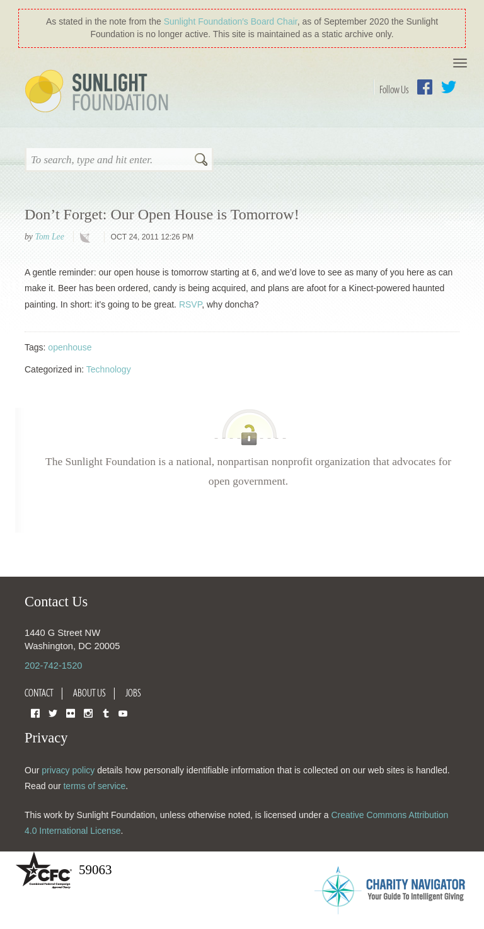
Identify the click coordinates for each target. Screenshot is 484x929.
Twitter (448, 87)
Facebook (424, 87)
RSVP (190, 304)
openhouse (69, 347)
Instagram (88, 712)
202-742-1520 (53, 666)
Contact (39, 693)
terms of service (94, 786)
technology (87, 237)
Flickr (70, 712)
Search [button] (201, 160)
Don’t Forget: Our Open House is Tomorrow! (162, 214)
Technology (108, 369)
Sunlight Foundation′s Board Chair (230, 21)
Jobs (133, 693)
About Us (89, 693)
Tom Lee (49, 236)
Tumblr (105, 712)
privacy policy (68, 770)
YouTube (122, 712)
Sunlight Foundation (99, 92)
